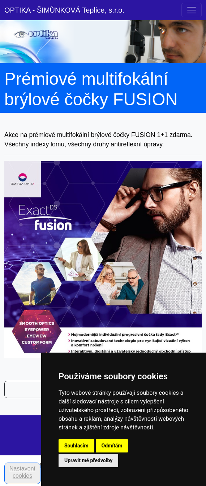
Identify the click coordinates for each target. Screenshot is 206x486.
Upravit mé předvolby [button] (88, 460)
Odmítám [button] (112, 446)
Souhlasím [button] (76, 446)
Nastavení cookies (22, 472)
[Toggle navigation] (191, 10)
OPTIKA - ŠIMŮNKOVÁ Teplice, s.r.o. (64, 10)
